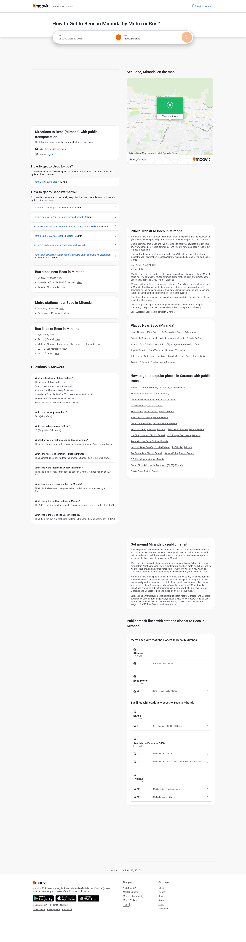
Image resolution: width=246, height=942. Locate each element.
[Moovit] (40, 6)
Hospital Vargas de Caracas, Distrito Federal (152, 411)
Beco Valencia (156, 350)
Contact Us (67, 909)
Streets (161, 896)
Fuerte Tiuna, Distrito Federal (145, 471)
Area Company (167, 362)
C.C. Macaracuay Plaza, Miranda (147, 405)
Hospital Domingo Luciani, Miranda (148, 429)
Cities (161, 904)
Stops (161, 900)
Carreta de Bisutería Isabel (144, 338)
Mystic (134, 344)
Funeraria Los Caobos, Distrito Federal (149, 417)
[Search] (187, 37)
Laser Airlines (137, 332)
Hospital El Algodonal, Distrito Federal (149, 393)
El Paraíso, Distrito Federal (172, 387)
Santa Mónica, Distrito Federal (179, 453)
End (125, 35)
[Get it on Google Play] (43, 898)
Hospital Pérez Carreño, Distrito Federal (150, 447)
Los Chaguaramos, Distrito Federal (148, 435)
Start (60, 35)
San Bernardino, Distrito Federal (146, 453)
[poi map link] (170, 121)
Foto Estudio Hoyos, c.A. (152, 344)
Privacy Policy (53, 909)
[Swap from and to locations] (118, 37)
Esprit (197, 344)
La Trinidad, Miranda (182, 447)
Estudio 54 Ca (194, 338)
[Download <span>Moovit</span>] (202, 6)
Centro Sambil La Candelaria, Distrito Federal (153, 399)
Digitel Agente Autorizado (179, 344)
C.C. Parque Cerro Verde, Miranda (183, 435)
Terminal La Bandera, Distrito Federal (186, 429)
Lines (161, 888)
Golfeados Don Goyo (172, 332)
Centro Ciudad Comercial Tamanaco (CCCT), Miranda (157, 465)
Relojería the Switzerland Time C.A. (148, 356)
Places (161, 892)
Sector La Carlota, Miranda (144, 387)
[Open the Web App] (88, 898)
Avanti (134, 362)
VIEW (59, 277)
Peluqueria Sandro (148, 362)
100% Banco (153, 332)
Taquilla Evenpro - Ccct (179, 356)
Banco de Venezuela (175, 350)
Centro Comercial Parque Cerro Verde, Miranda (154, 423)
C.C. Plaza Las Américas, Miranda (147, 459)
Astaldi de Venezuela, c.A (171, 338)
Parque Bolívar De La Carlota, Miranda (149, 441)
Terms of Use (39, 909)
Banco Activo (199, 356)
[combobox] (85, 38)
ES (126, 905)
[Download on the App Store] (66, 898)
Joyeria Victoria (138, 350)
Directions (163, 908)
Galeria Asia (191, 332)
